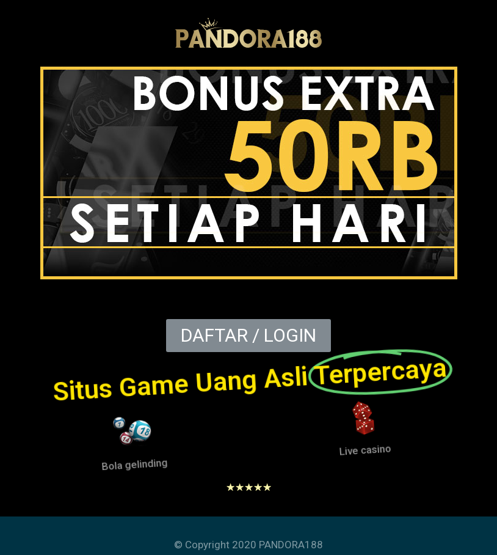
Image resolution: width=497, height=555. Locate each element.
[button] (248, 335)
